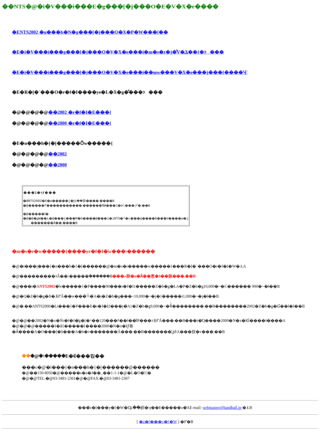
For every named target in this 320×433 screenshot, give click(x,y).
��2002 (57, 153)
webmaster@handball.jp (222, 410)
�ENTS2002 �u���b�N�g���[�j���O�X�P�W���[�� (90, 32)
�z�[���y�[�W (158, 424)
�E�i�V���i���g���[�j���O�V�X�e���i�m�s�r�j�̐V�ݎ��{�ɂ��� (118, 52)
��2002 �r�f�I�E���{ (79, 112)
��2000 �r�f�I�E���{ (79, 123)
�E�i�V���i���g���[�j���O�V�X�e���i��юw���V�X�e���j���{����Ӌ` (130, 72)
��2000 (57, 164)
